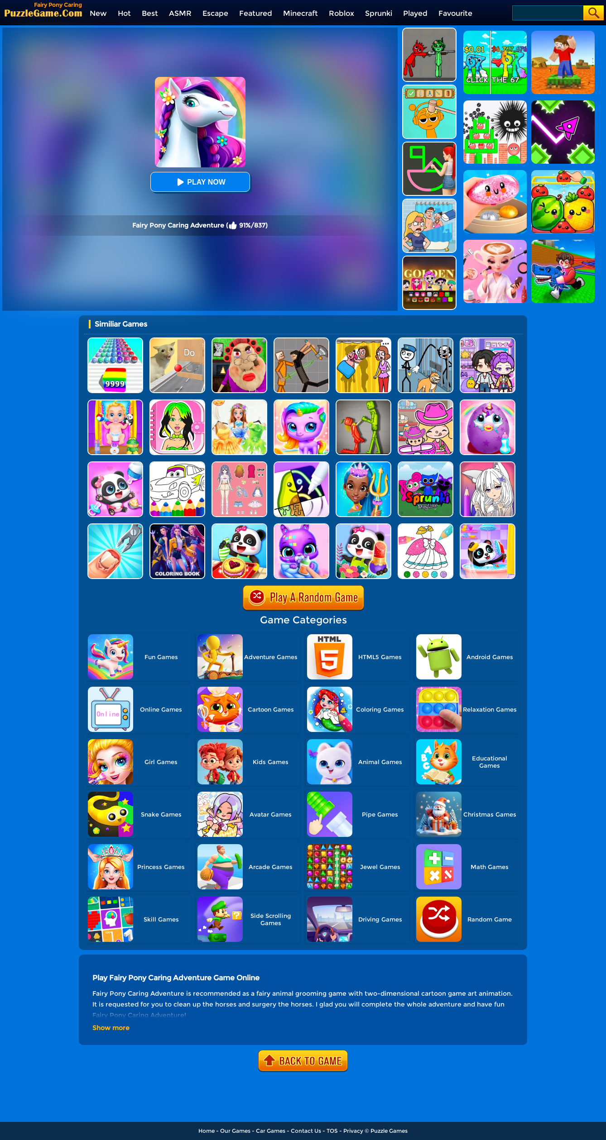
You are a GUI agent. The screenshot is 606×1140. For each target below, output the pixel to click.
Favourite (455, 13)
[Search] (547, 12)
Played (415, 13)
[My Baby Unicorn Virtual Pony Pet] (487, 402)
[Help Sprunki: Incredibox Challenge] (429, 88)
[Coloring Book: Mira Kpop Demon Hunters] (177, 526)
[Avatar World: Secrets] (487, 340)
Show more (111, 1028)
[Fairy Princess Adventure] (239, 402)
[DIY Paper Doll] (177, 402)
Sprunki (378, 13)
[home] (43, 13)
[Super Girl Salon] (363, 464)
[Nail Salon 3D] (115, 526)
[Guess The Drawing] (429, 145)
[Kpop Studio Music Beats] (429, 259)
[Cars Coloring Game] (177, 464)
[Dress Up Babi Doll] (239, 464)
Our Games (235, 1130)
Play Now (199, 182)
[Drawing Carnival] (301, 464)
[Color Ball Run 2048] (115, 340)
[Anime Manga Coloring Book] (487, 464)
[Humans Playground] (301, 340)
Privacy (353, 1130)
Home (206, 1130)
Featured (255, 13)
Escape (215, 13)
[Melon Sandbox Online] (363, 402)
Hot (124, 13)
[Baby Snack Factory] (239, 526)
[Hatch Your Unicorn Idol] (301, 402)
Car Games (270, 1130)
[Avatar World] (425, 402)
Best (150, 13)
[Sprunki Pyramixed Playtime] (425, 464)
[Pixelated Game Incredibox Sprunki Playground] (429, 31)
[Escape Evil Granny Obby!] (239, 340)
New (98, 13)
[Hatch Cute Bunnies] (301, 526)
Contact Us (306, 1130)
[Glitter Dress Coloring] (425, 526)
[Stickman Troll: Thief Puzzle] (425, 340)
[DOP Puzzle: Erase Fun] (429, 202)
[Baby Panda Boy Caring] (487, 526)
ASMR (180, 13)
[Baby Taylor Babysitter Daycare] (115, 402)
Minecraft (300, 13)
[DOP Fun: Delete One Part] (363, 340)
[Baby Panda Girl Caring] (115, 464)
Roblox (341, 13)
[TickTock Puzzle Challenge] (177, 340)
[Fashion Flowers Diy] (363, 526)
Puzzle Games (389, 1130)
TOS (332, 1130)
